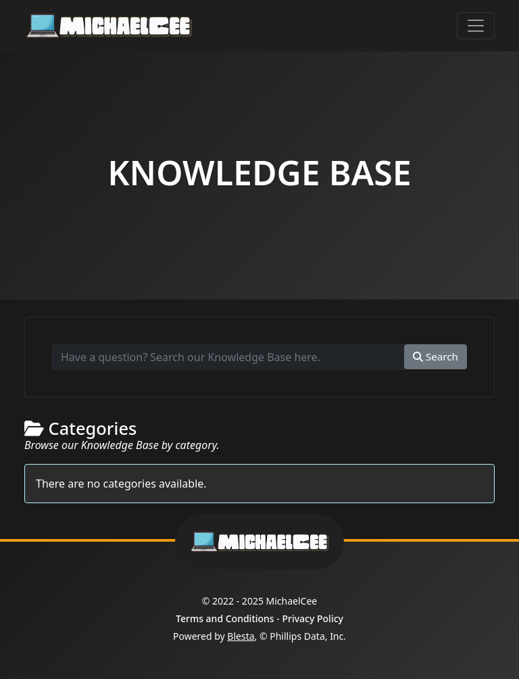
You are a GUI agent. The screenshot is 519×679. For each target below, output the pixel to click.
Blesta (240, 636)
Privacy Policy (312, 618)
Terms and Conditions (225, 618)
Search (435, 356)
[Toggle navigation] (476, 25)
